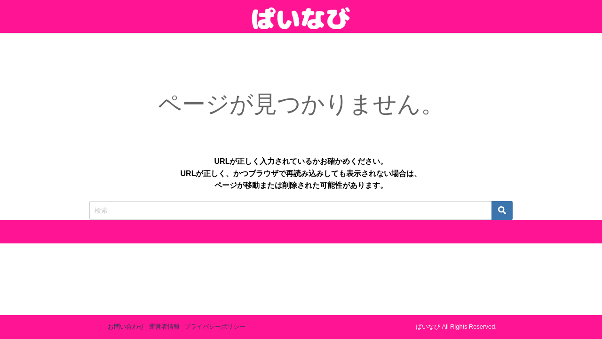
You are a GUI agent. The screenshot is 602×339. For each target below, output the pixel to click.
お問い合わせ (126, 326)
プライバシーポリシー (215, 326)
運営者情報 (164, 326)
